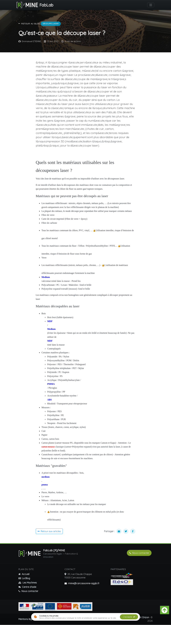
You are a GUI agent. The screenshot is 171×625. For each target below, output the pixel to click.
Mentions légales (27, 619)
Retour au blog (29, 24)
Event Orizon (142, 617)
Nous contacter (139, 553)
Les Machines (27, 582)
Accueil (23, 574)
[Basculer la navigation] (150, 5)
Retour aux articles (49, 531)
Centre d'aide (27, 586)
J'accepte (129, 616)
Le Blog (24, 578)
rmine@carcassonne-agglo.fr (83, 583)
